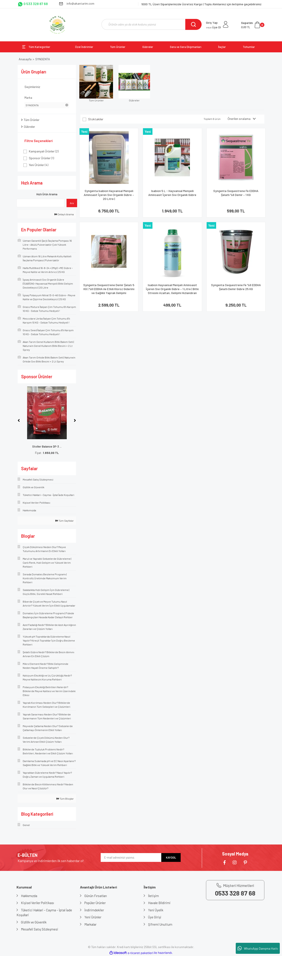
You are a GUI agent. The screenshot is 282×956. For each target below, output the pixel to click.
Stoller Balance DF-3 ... (46, 446)
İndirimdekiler (94, 910)
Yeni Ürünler (92, 917)
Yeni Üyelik (155, 910)
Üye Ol (213, 27)
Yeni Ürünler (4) (38, 165)
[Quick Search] (40, 203)
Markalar (90, 924)
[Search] (151, 24)
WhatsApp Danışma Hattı (257, 948)
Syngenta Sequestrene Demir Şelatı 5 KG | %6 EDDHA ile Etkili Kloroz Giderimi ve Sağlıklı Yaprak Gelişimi (108, 289)
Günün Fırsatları (95, 896)
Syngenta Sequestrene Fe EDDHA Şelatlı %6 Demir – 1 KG (235, 193)
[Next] (75, 420)
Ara (72, 203)
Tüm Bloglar (65, 798)
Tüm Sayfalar (64, 520)
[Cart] (252, 24)
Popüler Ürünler (95, 903)
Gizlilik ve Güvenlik (33, 922)
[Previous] (19, 420)
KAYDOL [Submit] (171, 857)
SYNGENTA (42, 59)
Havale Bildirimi (159, 903)
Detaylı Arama (64, 214)
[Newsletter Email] (131, 857)
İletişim (153, 896)
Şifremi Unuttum (160, 924)
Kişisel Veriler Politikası (37, 903)
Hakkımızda (29, 896)
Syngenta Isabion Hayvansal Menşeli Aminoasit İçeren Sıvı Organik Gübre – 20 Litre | (109, 195)
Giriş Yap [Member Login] (212, 22)
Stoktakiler (95, 119)
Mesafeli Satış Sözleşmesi (39, 929)
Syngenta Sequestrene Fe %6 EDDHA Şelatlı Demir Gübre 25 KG (236, 287)
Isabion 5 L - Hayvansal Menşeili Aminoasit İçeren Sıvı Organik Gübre (172, 193)
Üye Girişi (154, 917)
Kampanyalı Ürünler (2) (44, 151)
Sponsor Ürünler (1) (41, 158)
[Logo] (57, 25)
